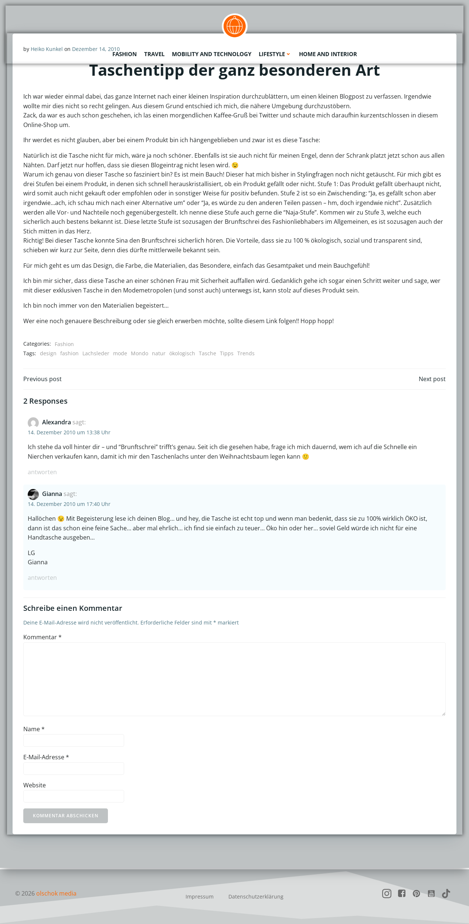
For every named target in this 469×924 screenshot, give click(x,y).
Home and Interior (328, 53)
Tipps (227, 353)
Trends (246, 353)
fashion (70, 353)
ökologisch (183, 353)
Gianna (52, 495)
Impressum (200, 896)
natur (159, 353)
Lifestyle (275, 53)
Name (34, 730)
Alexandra (57, 423)
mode (120, 353)
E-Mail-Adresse (46, 758)
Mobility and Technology (211, 53)
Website (35, 786)
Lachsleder (96, 353)
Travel (154, 53)
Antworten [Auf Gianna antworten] (42, 579)
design (48, 353)
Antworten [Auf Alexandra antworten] (42, 473)
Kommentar (43, 638)
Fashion (124, 53)
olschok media (57, 893)
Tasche (208, 353)
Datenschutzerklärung (255, 896)
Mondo (140, 353)
